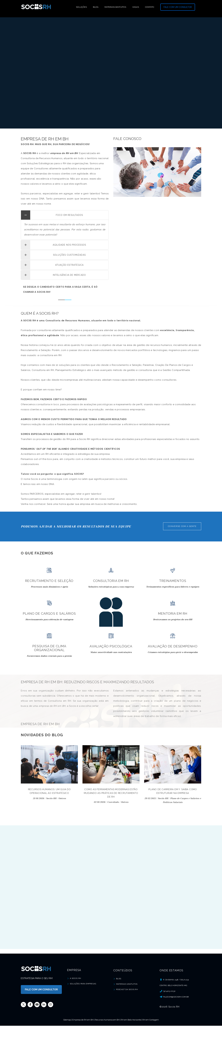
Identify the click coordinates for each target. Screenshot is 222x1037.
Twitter (23, 1004)
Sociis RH (51, 798)
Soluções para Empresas (83, 984)
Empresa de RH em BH (82, 1020)
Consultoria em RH (111, 581)
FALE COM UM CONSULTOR (178, 7)
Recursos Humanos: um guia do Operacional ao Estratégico (49, 791)
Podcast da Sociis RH (127, 989)
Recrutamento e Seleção (49, 581)
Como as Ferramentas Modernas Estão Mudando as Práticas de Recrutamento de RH (111, 793)
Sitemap (67, 1020)
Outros (62, 798)
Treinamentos (172, 581)
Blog (118, 979)
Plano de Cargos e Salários (49, 613)
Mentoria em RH (172, 613)
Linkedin (44, 1004)
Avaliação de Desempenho (172, 646)
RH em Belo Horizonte (131, 1020)
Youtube (37, 1004)
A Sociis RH (75, 978)
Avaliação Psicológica (111, 646)
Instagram (50, 1004)
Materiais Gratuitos (127, 984)
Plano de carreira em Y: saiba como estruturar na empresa (172, 791)
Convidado (113, 802)
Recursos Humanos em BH (107, 1020)
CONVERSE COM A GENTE (182, 526)
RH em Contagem (150, 1020)
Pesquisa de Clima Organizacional (49, 648)
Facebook (30, 1004)
